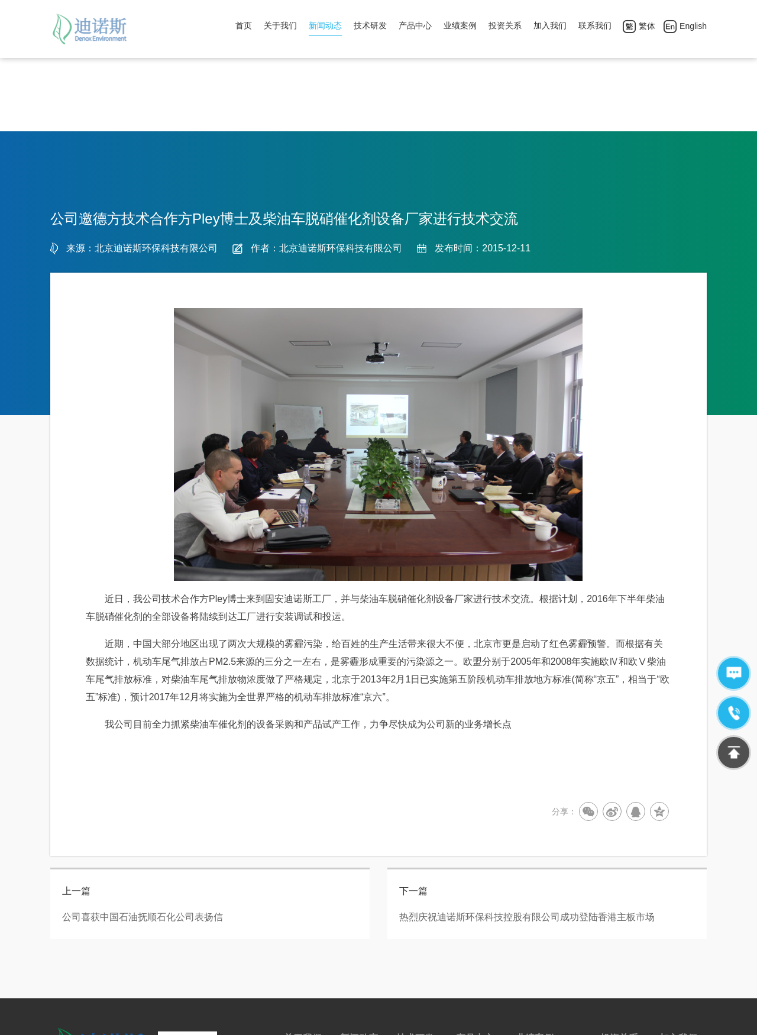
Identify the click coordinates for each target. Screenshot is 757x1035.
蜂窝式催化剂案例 (549, 935)
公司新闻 (356, 954)
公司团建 (676, 935)
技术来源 (412, 935)
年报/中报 (618, 954)
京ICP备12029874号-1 (364, 1019)
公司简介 (300, 935)
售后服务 (472, 954)
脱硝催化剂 (476, 935)
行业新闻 (356, 935)
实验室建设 (417, 954)
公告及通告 (621, 935)
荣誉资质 (300, 954)
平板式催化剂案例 (549, 954)
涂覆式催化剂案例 (549, 973)
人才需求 (676, 954)
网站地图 (428, 1019)
